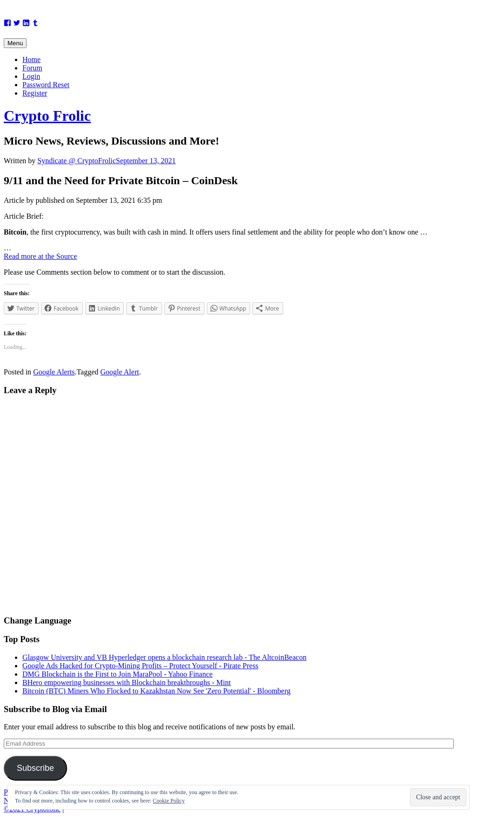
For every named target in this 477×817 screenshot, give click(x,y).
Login (31, 76)
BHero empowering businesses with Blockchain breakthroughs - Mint (126, 682)
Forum (32, 68)
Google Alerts (54, 372)
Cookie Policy (168, 800)
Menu (15, 43)
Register (34, 93)
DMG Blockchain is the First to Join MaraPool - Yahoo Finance (117, 674)
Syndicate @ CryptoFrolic (76, 161)
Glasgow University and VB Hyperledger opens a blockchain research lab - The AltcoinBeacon (164, 657)
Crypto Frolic (47, 115)
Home (31, 59)
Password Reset (45, 85)
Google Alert (119, 372)
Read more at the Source (40, 256)
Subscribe (35, 768)
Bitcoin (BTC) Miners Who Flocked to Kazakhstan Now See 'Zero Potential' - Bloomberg (156, 691)
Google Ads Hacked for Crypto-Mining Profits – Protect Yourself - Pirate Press (140, 666)
